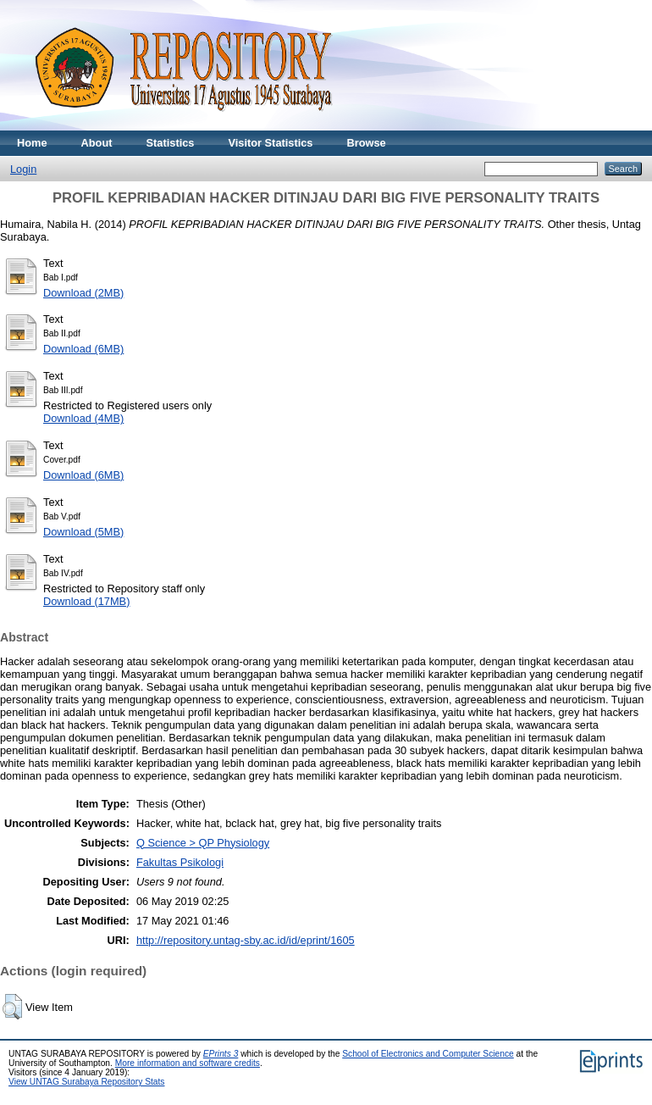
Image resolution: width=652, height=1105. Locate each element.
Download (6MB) (83, 348)
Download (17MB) (86, 601)
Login (23, 169)
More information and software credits (187, 1063)
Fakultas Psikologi (180, 862)
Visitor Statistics (270, 142)
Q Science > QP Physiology (202, 842)
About (97, 142)
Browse (365, 142)
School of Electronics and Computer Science (428, 1053)
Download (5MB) (83, 531)
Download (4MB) (83, 418)
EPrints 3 (221, 1053)
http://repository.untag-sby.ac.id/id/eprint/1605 (245, 940)
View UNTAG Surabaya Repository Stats (86, 1081)
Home (32, 142)
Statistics (170, 142)
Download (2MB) (83, 292)
